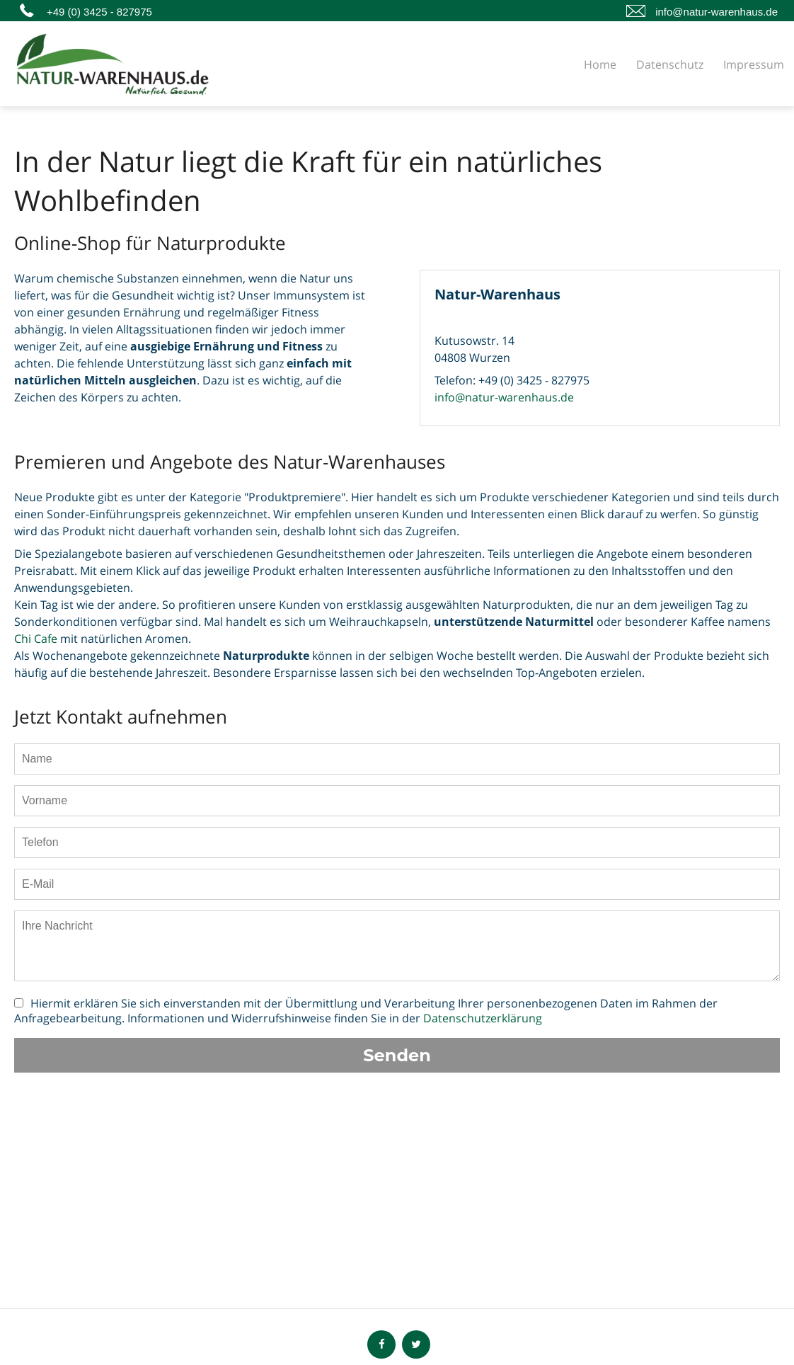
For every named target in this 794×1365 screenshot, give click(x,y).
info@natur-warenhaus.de (716, 12)
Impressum (753, 64)
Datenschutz (669, 64)
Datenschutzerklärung (482, 1018)
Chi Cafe (35, 638)
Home (600, 64)
